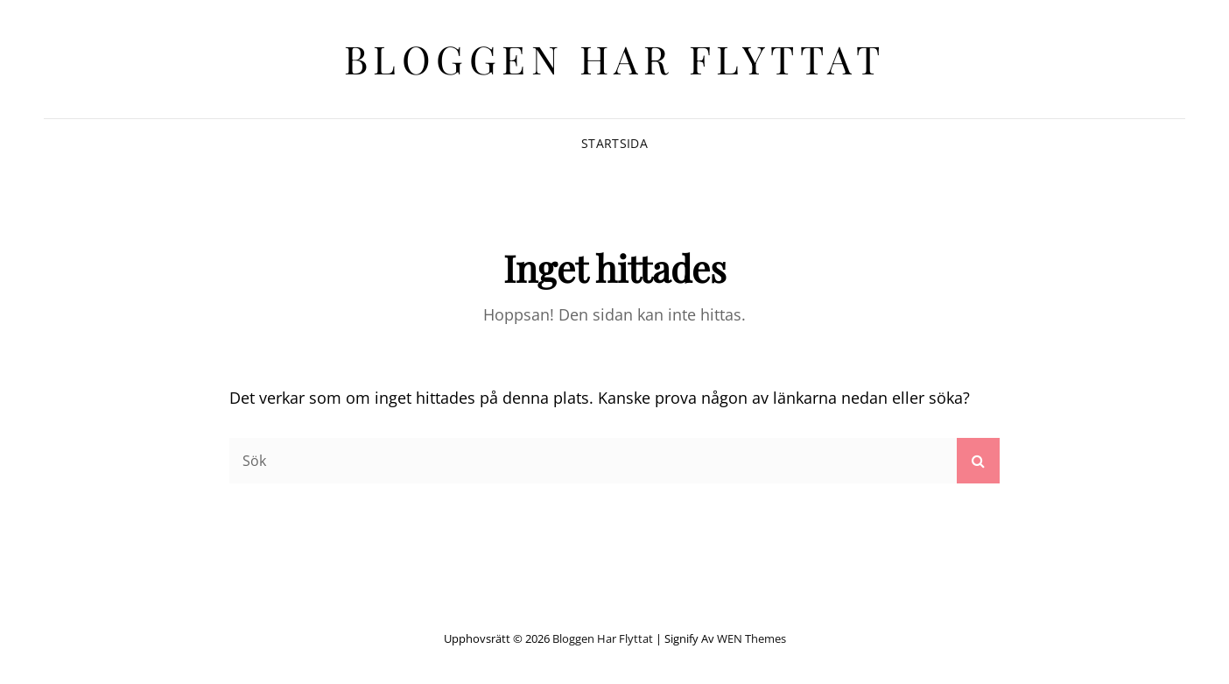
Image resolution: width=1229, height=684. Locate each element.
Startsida (614, 143)
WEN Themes (751, 638)
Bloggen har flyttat (615, 58)
